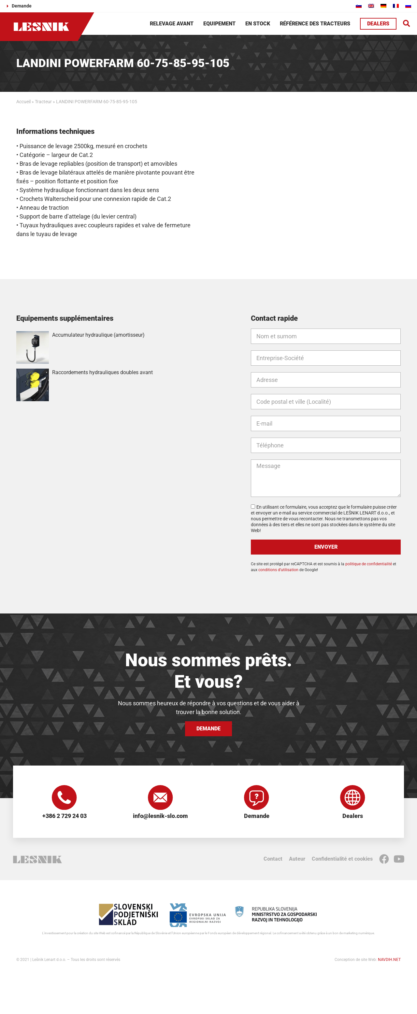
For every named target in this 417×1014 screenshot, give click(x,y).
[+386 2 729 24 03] (64, 798)
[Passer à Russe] (408, 5)
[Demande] (257, 798)
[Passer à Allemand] (383, 5)
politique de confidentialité (368, 564)
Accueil (23, 101)
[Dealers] (353, 798)
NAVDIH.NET (389, 960)
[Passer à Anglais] (371, 5)
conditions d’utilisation (278, 570)
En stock (257, 24)
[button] (406, 23)
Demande (256, 817)
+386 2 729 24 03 (64, 817)
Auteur (297, 860)
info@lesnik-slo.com (160, 817)
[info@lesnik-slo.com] (161, 798)
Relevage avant (172, 24)
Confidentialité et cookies (342, 860)
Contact (273, 860)
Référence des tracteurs (315, 24)
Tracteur (43, 101)
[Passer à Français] (396, 5)
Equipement (219, 24)
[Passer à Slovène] (358, 5)
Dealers (352, 817)
